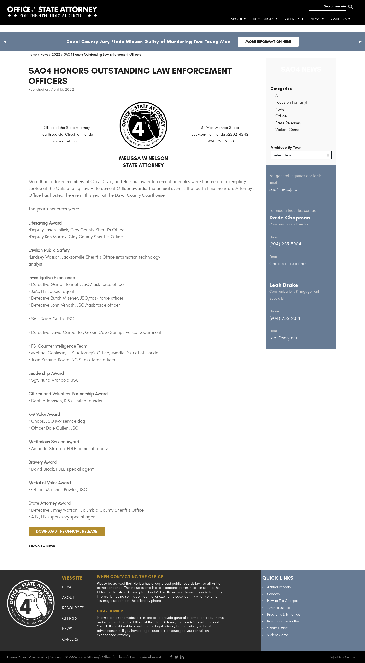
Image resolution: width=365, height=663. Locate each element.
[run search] (330, 14)
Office (281, 116)
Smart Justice (277, 628)
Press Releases (288, 123)
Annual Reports (279, 587)
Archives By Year (286, 147)
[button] (5, 41)
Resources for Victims (283, 621)
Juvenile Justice (278, 608)
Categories (281, 88)
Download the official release (66, 531)
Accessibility (38, 657)
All (277, 95)
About (237, 26)
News (316, 26)
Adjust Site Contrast (343, 657)
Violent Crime (287, 129)
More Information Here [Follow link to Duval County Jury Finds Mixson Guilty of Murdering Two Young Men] (268, 41)
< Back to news (42, 546)
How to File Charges (282, 601)
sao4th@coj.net (284, 189)
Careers (339, 26)
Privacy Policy (16, 657)
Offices (292, 26)
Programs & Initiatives (283, 614)
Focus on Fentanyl (291, 102)
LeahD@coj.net (283, 337)
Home (67, 587)
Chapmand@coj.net (288, 263)
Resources (264, 26)
